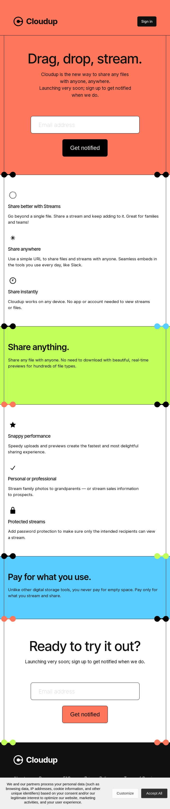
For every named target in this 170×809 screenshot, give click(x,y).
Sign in (147, 21)
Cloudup (42, 21)
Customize (125, 793)
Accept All (154, 793)
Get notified (85, 148)
